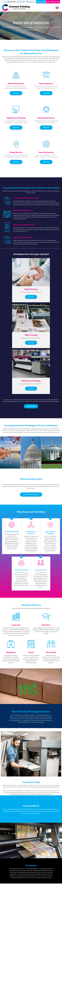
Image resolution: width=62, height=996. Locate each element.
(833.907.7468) (20, 2)
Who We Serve (31, 406)
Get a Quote (31, 297)
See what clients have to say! (31, 494)
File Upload (30, 2)
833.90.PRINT (11, 2)
